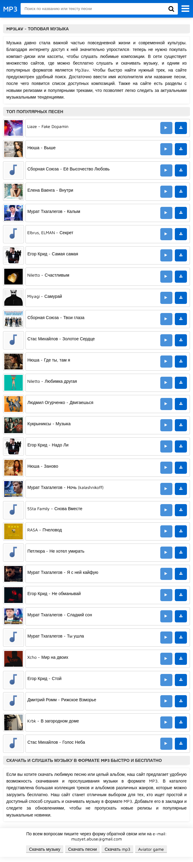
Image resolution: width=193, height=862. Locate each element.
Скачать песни (82, 849)
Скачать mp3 (117, 849)
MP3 (10, 9)
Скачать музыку (44, 849)
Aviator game (151, 849)
